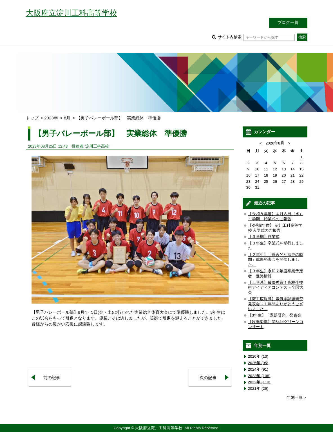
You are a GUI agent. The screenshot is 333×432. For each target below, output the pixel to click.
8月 (67, 117)
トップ (32, 117)
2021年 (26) (258, 388)
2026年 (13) (258, 356)
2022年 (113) (259, 382)
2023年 (51, 117)
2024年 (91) (258, 369)
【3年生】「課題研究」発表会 (274, 315)
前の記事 (51, 377)
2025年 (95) (258, 363)
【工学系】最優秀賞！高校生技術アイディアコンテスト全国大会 (275, 287)
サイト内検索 (256, 37)
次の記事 (208, 377)
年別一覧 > (296, 397)
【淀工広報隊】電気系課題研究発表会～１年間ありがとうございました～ (275, 304)
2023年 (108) (259, 376)
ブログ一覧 (288, 22)
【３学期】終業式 (264, 237)
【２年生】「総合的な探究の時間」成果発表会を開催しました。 (275, 260)
